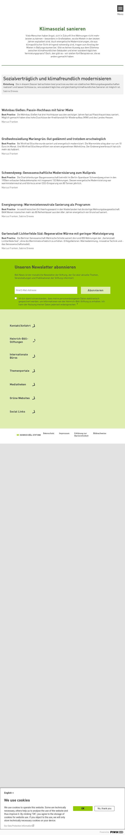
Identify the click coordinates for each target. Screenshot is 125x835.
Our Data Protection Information (18, 826)
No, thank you (104, 808)
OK (82, 808)
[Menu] (120, 8)
